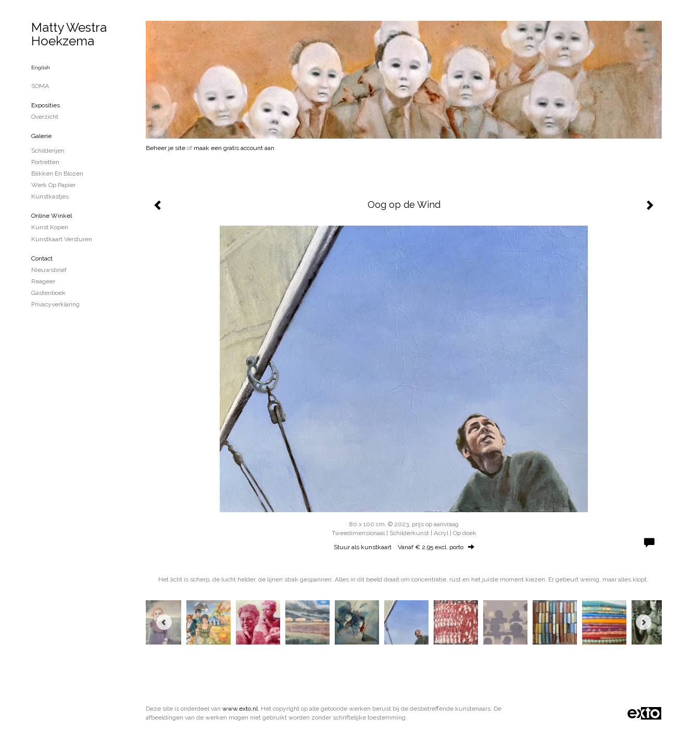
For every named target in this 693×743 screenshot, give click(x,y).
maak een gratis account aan (234, 148)
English (40, 67)
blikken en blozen (57, 173)
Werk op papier (53, 185)
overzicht (44, 116)
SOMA (40, 86)
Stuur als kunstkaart (404, 547)
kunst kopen (49, 227)
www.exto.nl (240, 708)
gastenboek (48, 292)
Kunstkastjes (50, 196)
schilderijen (48, 150)
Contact (42, 258)
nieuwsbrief (49, 270)
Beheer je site (165, 148)
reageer (43, 281)
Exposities (45, 105)
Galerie (41, 136)
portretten (45, 162)
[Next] (643, 622)
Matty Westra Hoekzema (69, 34)
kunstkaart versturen (61, 239)
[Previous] (164, 622)
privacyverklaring (55, 304)
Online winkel (51, 215)
